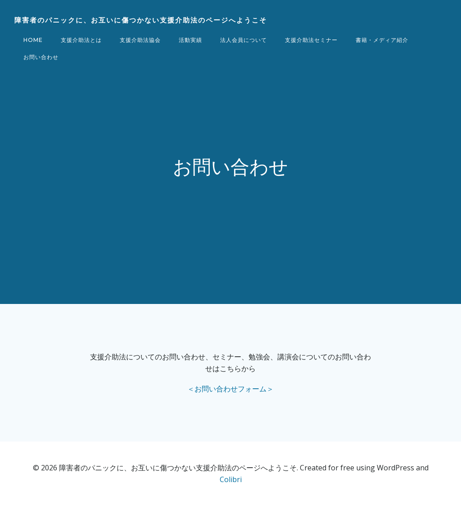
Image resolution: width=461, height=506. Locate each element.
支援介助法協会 (140, 40)
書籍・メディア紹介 (382, 40)
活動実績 (190, 40)
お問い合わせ (41, 57)
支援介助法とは (81, 40)
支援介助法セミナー (311, 40)
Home (33, 40)
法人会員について (243, 40)
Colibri (231, 479)
